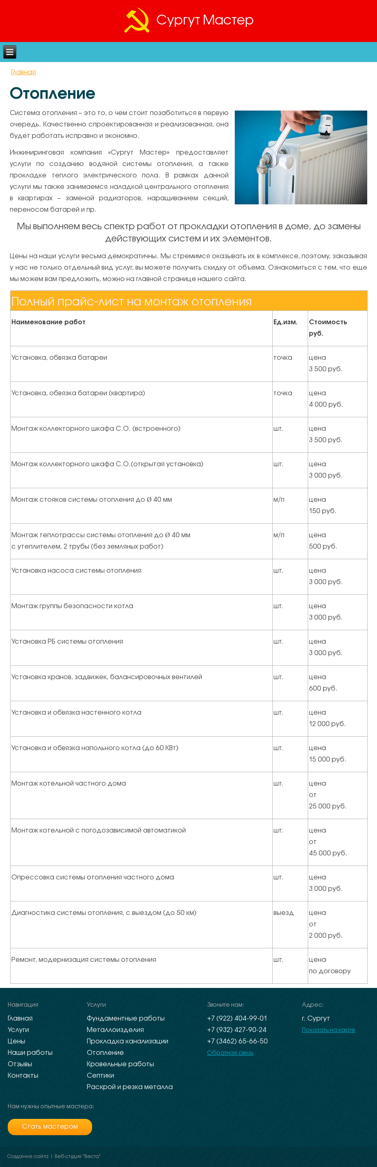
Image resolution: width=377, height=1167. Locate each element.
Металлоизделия (115, 1030)
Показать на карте (328, 1030)
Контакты (23, 1076)
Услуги (18, 1030)
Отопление (105, 1053)
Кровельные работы (120, 1064)
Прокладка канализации (127, 1042)
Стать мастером (50, 1127)
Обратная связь (230, 1053)
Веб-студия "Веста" (78, 1156)
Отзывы (20, 1064)
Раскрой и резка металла (130, 1087)
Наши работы (30, 1053)
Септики (100, 1076)
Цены (16, 1042)
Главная (23, 72)
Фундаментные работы (126, 1019)
